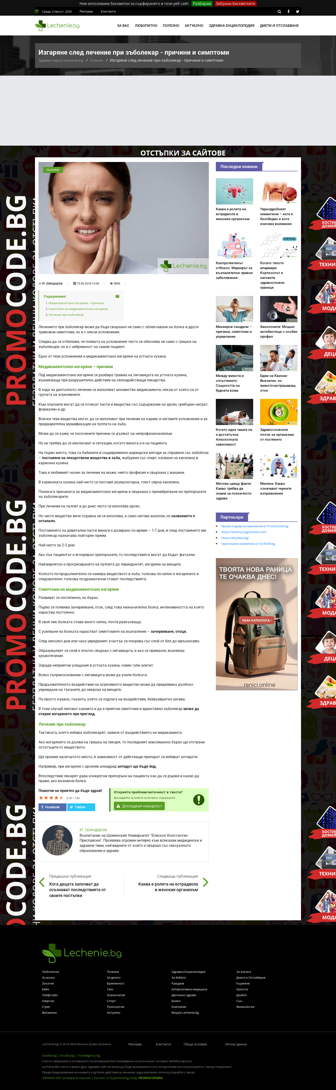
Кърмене (243, 983)
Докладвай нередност (139, 806)
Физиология (245, 1007)
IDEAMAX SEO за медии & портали (66, 1078)
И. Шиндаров (52, 283)
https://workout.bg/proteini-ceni (243, 532)
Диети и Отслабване (251, 977)
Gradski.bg (49, 1055)
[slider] (51, 797)
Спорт (111, 1001)
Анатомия (179, 1007)
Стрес (46, 1007)
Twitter (78, 807)
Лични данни (236, 1044)
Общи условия (195, 1044)
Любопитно (146, 26)
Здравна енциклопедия (231, 26)
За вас (123, 26)
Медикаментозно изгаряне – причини (76, 303)
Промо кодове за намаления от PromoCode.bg (254, 526)
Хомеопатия (116, 995)
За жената (243, 972)
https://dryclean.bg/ (235, 538)
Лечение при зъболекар (66, 315)
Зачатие (48, 983)
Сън (239, 1001)
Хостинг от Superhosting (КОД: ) (128, 1078)
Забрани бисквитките (235, 3)
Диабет (241, 995)
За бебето (179, 977)
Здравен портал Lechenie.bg (60, 60)
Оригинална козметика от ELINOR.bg (248, 543)
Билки (176, 1001)
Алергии (48, 1001)
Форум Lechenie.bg (185, 1012)
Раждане (178, 983)
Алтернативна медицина (189, 989)
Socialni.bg (67, 1055)
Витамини (49, 1012)
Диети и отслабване (279, 26)
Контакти (108, 11)
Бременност (116, 983)
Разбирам (202, 3)
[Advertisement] (168, 110)
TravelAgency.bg (88, 1055)
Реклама (86, 11)
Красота (242, 989)
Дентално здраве (184, 995)
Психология (115, 1007)
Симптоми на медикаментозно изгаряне (78, 309)
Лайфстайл (50, 995)
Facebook (50, 807)
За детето (114, 977)
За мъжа (48, 977)
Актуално (194, 26)
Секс (110, 989)
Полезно (171, 26)
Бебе (45, 989)
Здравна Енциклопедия (188, 972)
